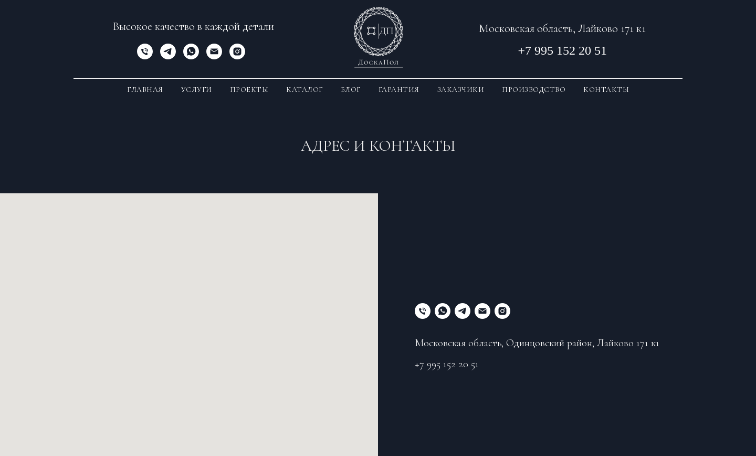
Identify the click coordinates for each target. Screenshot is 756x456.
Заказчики (461, 89)
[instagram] (237, 56)
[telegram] (168, 56)
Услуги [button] (196, 89)
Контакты (606, 89)
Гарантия (399, 89)
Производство (533, 89)
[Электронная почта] (214, 56)
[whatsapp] (191, 56)
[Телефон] (145, 56)
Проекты (249, 89)
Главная (145, 89)
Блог (351, 89)
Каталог (304, 89)
